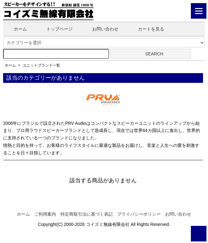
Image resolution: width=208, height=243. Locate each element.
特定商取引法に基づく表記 (86, 214)
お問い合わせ (100, 28)
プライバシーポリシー (139, 214)
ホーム (16, 28)
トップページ (55, 28)
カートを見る (146, 28)
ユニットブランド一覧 (41, 65)
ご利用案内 (45, 214)
